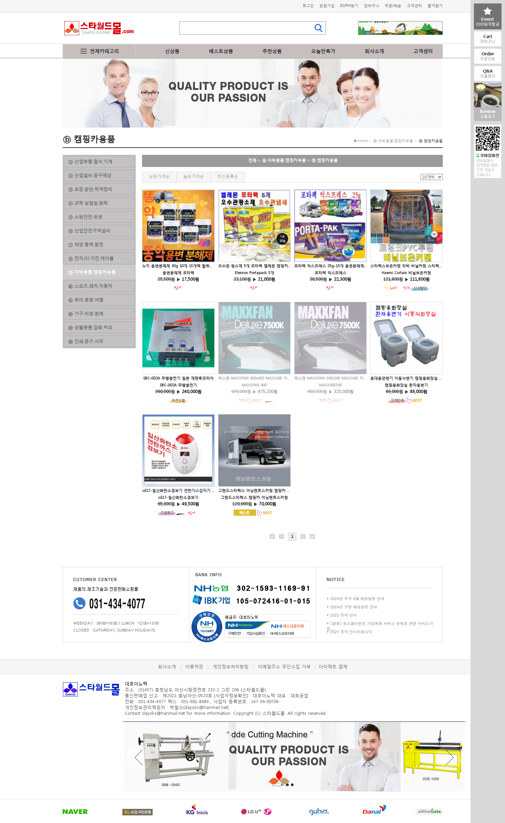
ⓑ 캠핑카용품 (324, 160)
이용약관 (194, 667)
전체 (252, 160)
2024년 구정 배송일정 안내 (353, 606)
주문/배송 (393, 5)
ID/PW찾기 (349, 5)
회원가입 (327, 5)
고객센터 (414, 5)
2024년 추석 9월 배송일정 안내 (357, 598)
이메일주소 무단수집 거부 (284, 667)
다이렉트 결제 (333, 667)
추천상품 (272, 51)
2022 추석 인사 (343, 615)
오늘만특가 (323, 51)
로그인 (308, 5)
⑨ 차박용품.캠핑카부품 (284, 160)
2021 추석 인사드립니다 (351, 631)
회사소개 (374, 51)
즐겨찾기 (435, 5)
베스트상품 (221, 51)
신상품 (172, 51)
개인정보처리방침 (231, 667)
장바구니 (371, 5)
